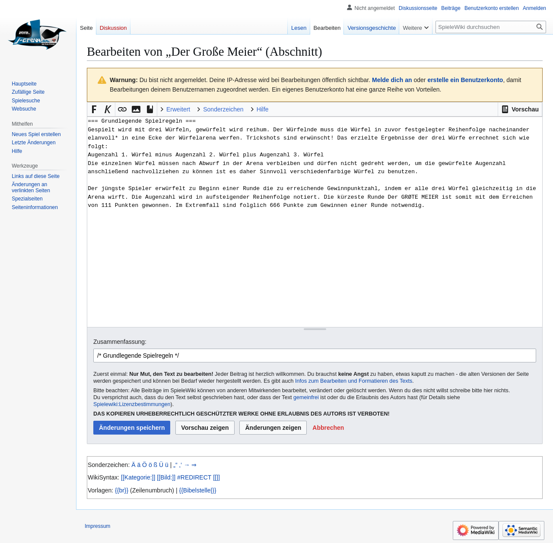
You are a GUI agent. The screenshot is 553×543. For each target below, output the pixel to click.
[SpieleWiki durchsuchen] (490, 27)
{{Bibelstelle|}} (197, 490)
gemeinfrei (306, 397)
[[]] (216, 477)
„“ (175, 464)
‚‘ (180, 464)
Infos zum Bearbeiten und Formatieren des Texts (353, 381)
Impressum (97, 526)
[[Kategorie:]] (138, 477)
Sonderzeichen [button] (223, 109)
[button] (520, 109)
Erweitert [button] (178, 109)
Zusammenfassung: (119, 341)
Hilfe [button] (263, 109)
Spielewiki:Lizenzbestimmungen (132, 404)
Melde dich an (392, 79)
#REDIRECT (194, 477)
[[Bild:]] (166, 477)
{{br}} (121, 490)
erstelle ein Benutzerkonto (465, 79)
